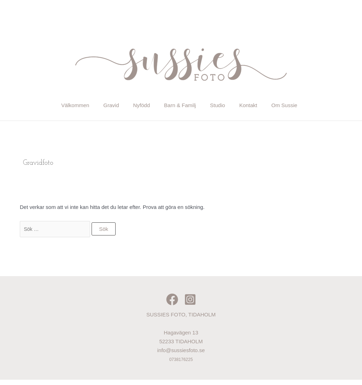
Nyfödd (132, 107)
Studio (227, 107)
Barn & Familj (180, 107)
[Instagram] (190, 304)
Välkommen (47, 107)
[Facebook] (172, 304)
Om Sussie (313, 107)
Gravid (92, 107)
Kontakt (267, 107)
